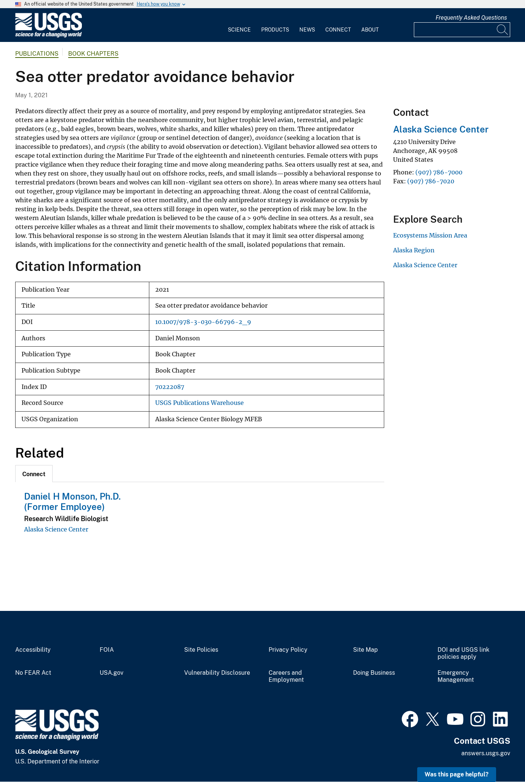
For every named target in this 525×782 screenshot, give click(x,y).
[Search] (502, 29)
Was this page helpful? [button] (457, 774)
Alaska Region (414, 250)
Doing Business (374, 673)
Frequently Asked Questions (471, 17)
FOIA (107, 650)
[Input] (462, 29)
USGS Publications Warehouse (199, 402)
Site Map (365, 650)
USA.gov (111, 673)
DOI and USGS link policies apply (463, 653)
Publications (37, 53)
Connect (338, 30)
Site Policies (201, 650)
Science (239, 30)
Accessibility (33, 650)
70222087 (169, 386)
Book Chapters (93, 53)
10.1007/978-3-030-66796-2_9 (203, 321)
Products (275, 30)
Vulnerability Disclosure (217, 673)
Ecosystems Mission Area (430, 235)
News (307, 30)
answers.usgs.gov (485, 753)
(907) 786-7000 (438, 172)
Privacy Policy (288, 650)
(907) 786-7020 (430, 181)
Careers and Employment (286, 676)
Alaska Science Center (56, 529)
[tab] (34, 473)
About (370, 30)
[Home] (48, 35)
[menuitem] (239, 25)
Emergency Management (456, 676)
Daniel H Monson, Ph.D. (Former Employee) (72, 501)
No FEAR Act (33, 673)
